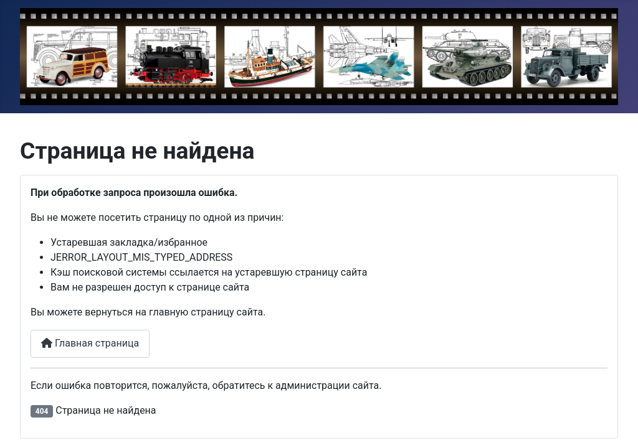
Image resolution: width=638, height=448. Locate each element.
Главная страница (90, 343)
